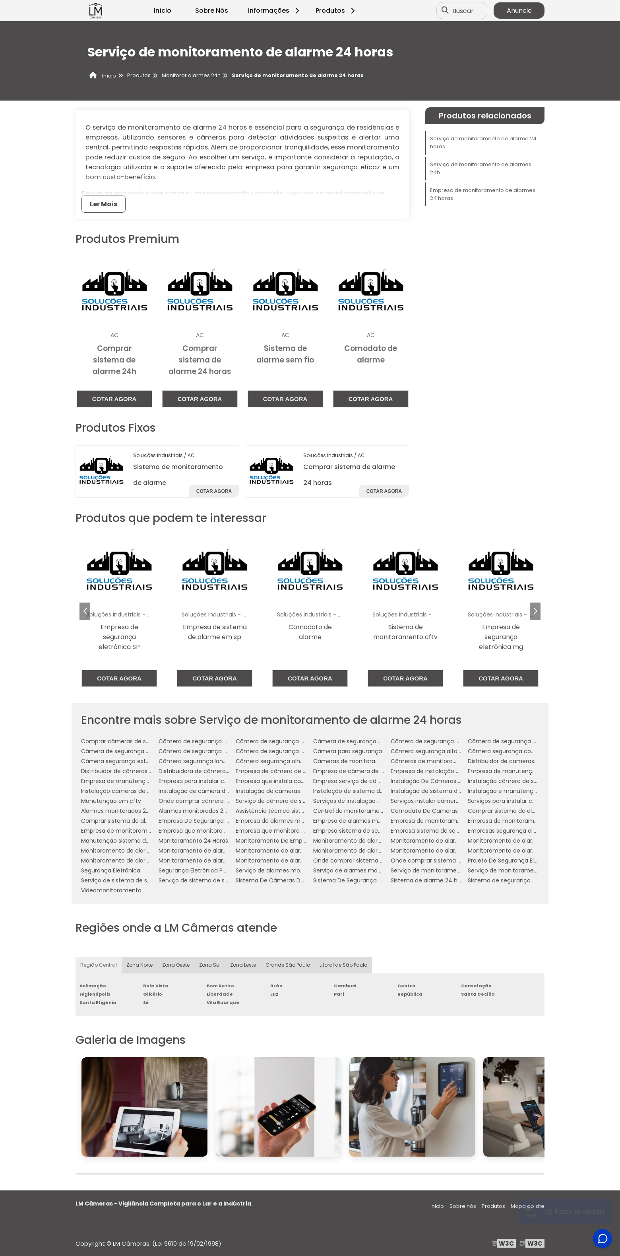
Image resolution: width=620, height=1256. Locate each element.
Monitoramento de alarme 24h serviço (367, 851)
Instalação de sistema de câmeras (361, 791)
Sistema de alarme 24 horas (430, 880)
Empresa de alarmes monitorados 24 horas (296, 821)
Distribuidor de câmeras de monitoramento (142, 771)
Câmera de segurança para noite (282, 751)
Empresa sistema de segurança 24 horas (370, 831)
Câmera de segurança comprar (357, 741)
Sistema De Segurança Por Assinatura (365, 880)
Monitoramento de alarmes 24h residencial (219, 860)
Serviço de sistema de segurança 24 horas (140, 880)
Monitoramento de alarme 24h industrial (292, 851)
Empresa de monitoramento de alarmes (447, 821)
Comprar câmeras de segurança (127, 741)
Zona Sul (210, 964)
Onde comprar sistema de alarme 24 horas (373, 860)
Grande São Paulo (287, 964)
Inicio (437, 1206)
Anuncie (519, 10)
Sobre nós (463, 1206)
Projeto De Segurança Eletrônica (512, 860)
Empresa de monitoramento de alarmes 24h (143, 831)
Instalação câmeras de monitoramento (136, 791)
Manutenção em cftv (111, 801)
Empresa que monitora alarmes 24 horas (216, 831)
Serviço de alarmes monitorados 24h (364, 870)
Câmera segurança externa (120, 761)
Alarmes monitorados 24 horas (124, 811)
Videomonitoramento (111, 890)
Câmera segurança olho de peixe (282, 761)
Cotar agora (114, 398)
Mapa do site (527, 1206)
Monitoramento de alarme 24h (124, 851)
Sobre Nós (211, 10)
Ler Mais (103, 204)
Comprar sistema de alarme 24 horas (520, 811)
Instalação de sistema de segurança (441, 791)
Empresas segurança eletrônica (512, 831)
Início (162, 10)
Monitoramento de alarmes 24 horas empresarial (536, 851)
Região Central (98, 964)
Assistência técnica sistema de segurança (295, 811)
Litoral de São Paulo (343, 964)
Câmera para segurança (347, 751)
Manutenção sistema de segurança (131, 841)
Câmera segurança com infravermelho (523, 751)
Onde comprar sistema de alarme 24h (444, 860)
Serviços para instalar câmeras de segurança (531, 801)
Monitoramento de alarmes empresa (287, 860)
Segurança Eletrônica (110, 870)
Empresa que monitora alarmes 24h (286, 831)
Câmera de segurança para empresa (133, 751)
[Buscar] (445, 11)
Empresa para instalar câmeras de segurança (222, 781)
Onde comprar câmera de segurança (211, 801)
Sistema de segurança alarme (510, 880)
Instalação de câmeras (268, 791)
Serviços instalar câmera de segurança (445, 801)
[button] (535, 611)
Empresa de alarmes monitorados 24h (366, 821)
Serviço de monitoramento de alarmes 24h (480, 168)
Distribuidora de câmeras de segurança (214, 771)
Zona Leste (243, 964)
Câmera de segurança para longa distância (219, 751)
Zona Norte (139, 964)
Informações (275, 10)
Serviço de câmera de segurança (282, 801)
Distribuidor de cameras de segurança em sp (530, 761)
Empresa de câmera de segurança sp (365, 771)
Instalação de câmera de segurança (209, 791)
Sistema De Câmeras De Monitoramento (292, 880)
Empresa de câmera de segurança (284, 771)
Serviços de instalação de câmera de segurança (380, 801)
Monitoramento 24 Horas (193, 841)
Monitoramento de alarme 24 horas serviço (528, 841)
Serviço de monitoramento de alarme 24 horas (483, 142)
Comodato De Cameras (424, 811)
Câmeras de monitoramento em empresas (374, 761)
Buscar (463, 10)
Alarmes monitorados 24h (195, 811)
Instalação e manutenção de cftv (515, 791)
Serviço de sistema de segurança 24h (211, 880)
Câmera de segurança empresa (435, 741)
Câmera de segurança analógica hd (286, 741)
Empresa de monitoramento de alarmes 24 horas (482, 194)
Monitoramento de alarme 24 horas (363, 841)
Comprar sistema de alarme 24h (126, 821)
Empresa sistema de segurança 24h (441, 831)
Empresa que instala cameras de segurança (297, 781)
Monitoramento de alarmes (429, 851)
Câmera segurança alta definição (438, 751)
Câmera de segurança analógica (205, 741)
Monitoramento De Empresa (275, 841)
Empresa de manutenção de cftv (514, 771)
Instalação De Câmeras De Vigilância (442, 781)
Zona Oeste (176, 964)
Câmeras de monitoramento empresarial (448, 761)
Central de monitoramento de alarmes (367, 811)
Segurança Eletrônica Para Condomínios (215, 870)
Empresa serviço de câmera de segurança (372, 781)
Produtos (336, 10)
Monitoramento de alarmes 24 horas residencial (148, 860)
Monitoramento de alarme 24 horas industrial (454, 841)
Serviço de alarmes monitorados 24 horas (294, 870)
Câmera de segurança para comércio (521, 741)
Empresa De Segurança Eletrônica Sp (210, 821)
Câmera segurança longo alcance (206, 761)
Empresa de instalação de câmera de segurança (459, 771)
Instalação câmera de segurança (514, 781)
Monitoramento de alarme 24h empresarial (219, 851)
